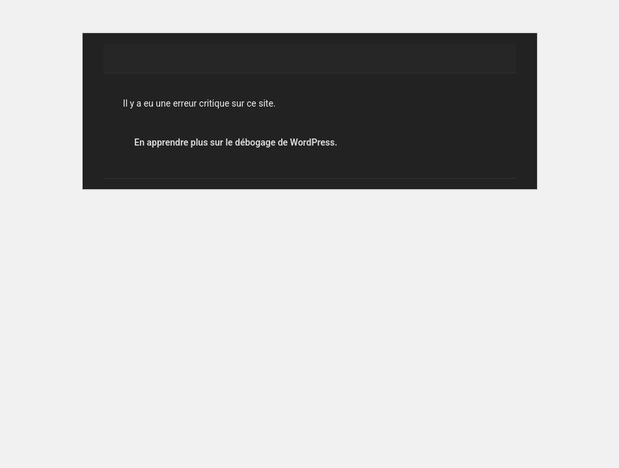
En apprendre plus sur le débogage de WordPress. (235, 142)
